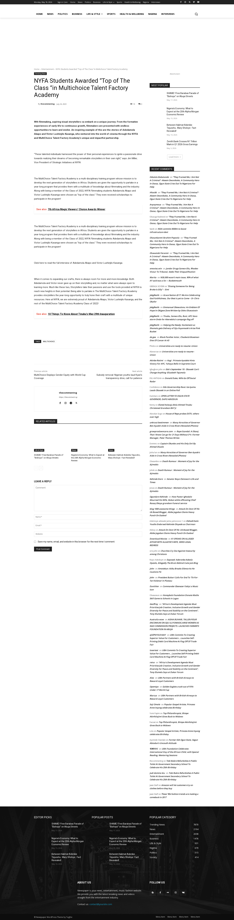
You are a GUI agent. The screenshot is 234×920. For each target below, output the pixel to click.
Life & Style (39, 450)
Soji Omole (155, 704)
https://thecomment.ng (68, 397)
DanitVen (154, 586)
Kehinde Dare (156, 479)
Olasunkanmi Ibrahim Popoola (164, 237)
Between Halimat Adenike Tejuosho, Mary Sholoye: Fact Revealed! (181, 128)
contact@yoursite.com (100, 904)
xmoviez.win (156, 268)
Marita (153, 277)
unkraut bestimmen (159, 422)
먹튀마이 (154, 748)
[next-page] (41, 468)
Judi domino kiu (157, 773)
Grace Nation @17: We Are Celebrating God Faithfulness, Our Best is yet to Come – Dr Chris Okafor (175, 298)
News (74, 450)
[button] (196, 14)
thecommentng (48, 104)
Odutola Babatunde (159, 177)
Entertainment (47, 69)
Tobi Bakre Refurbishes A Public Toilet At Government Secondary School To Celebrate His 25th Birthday (173, 764)
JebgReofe (154, 295)
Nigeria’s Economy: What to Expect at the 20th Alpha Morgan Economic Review (87, 458)
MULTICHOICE (49, 341)
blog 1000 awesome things (162, 508)
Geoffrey (154, 604)
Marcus (153, 695)
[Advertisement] (117, 41)
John (152, 568)
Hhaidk (153, 192)
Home (36, 69)
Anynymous (155, 204)
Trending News (40, 73)
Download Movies (158, 538)
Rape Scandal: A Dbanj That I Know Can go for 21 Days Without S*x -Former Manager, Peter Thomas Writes (175, 434)
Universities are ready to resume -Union (178, 346)
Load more (175, 157)
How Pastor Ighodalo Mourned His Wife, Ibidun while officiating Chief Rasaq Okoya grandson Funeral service (173, 500)
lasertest (154, 650)
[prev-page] (36, 468)
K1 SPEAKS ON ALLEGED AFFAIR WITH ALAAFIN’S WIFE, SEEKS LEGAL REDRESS (172, 542)
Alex (152, 677)
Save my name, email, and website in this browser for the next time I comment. (76, 542)
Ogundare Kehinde (158, 496)
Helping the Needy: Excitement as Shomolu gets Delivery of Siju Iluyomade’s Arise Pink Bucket (175, 328)
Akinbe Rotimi (156, 360)
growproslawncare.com (161, 431)
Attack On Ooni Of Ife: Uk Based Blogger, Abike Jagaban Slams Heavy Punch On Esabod (175, 512)
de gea (153, 337)
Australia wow (157, 619)
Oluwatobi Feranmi (159, 253)
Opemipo (154, 686)
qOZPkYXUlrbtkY (158, 634)
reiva (152, 662)
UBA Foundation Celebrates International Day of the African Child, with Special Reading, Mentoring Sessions (174, 752)
